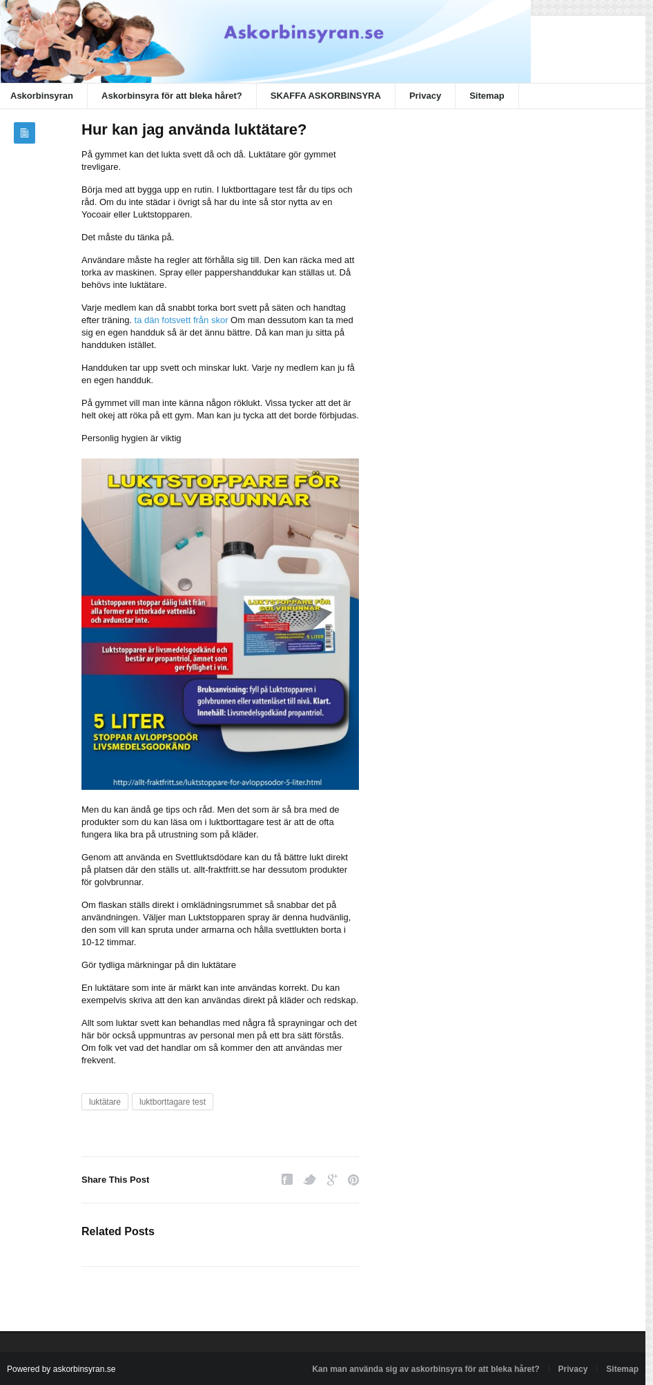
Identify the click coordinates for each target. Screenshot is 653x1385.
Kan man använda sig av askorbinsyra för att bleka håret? (425, 1369)
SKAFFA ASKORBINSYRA (326, 95)
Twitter (310, 1179)
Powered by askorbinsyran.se (61, 1369)
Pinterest (353, 1179)
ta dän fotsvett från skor (181, 320)
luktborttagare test (172, 1102)
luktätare (105, 1102)
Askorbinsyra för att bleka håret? (171, 95)
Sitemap (487, 95)
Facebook (287, 1179)
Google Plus (332, 1179)
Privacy (425, 95)
